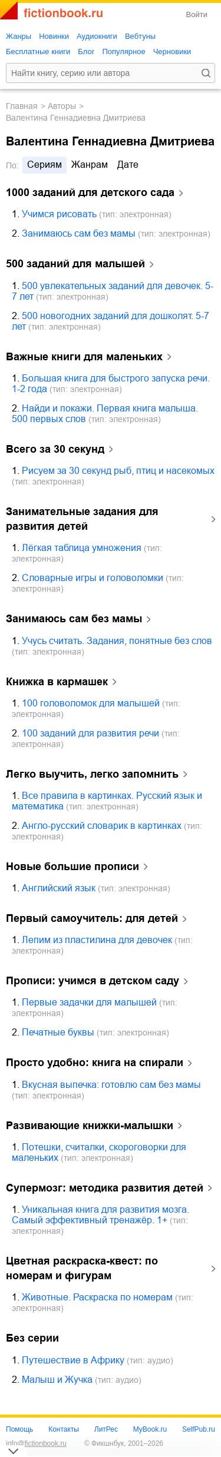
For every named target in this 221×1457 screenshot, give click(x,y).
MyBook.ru (150, 1429)
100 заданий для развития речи (90, 733)
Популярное (123, 51)
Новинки (54, 36)
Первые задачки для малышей (89, 1002)
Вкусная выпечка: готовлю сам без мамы (111, 1085)
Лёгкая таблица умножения (81, 548)
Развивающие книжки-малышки (89, 1125)
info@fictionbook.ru (36, 1443)
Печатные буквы (58, 1032)
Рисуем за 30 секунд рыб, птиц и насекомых (118, 471)
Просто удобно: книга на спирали (94, 1062)
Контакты (63, 1429)
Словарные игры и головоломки (92, 578)
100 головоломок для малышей (91, 703)
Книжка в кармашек (57, 682)
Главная (22, 106)
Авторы (62, 106)
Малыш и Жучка (57, 1380)
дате (127, 165)
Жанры (18, 36)
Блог (86, 51)
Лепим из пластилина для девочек (97, 940)
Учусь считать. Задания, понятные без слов (117, 641)
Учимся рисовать (59, 214)
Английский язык (58, 888)
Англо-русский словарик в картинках (102, 826)
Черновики (172, 51)
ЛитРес (106, 1429)
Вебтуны (140, 36)
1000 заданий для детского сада (90, 192)
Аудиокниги (97, 36)
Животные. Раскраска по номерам (97, 1297)
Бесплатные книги (38, 51)
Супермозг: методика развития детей (104, 1188)
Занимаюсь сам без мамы (79, 233)
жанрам (89, 165)
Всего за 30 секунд (55, 449)
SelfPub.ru (198, 1429)
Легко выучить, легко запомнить (92, 774)
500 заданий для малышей (75, 264)
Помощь (19, 1429)
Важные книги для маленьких (84, 357)
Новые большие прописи (72, 866)
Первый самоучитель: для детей (92, 918)
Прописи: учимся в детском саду (92, 981)
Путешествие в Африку (73, 1360)
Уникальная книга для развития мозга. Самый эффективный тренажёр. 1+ (100, 1214)
